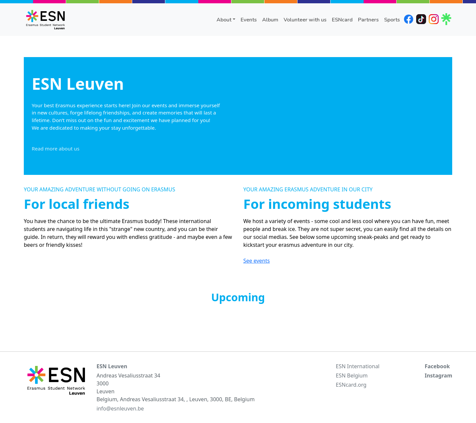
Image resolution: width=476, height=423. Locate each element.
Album (270, 19)
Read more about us (55, 148)
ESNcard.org (351, 384)
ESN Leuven (112, 366)
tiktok (421, 19)
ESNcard (342, 19)
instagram (434, 19)
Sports (392, 19)
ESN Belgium (352, 375)
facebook (409, 19)
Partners (368, 19)
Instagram (438, 375)
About (224, 19)
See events (256, 260)
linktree (446, 19)
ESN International (357, 366)
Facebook (437, 366)
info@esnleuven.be (120, 408)
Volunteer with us (305, 19)
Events (249, 19)
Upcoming (238, 297)
